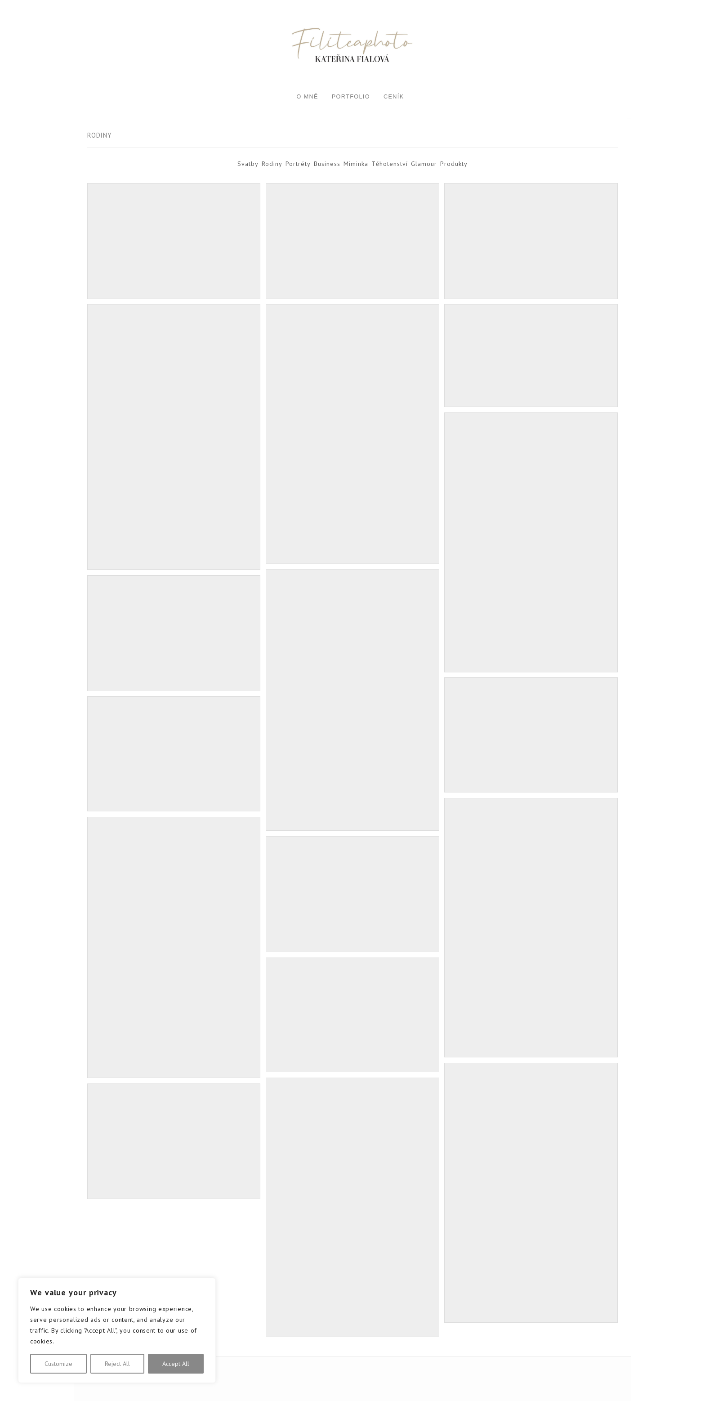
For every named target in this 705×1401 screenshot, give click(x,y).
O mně (307, 97)
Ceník (394, 97)
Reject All (117, 1364)
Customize (58, 1364)
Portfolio (351, 97)
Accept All (175, 1364)
